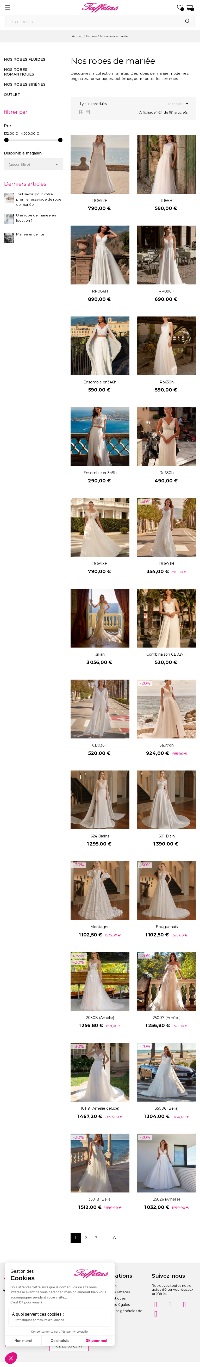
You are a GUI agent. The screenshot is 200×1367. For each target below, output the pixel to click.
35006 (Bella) (166, 1108)
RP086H (100, 291)
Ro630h (166, 472)
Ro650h (167, 382)
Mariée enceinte (30, 234)
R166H (166, 200)
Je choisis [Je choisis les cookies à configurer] (60, 1341)
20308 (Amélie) (100, 1017)
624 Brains (100, 836)
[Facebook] (170, 1305)
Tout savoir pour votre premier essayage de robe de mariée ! (38, 199)
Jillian (100, 654)
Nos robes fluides (24, 59)
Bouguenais (167, 926)
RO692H (100, 200)
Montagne (100, 926)
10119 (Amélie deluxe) (99, 1108)
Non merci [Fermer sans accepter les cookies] (23, 1341)
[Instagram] (156, 1305)
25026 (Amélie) (166, 1199)
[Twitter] (156, 1314)
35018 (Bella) (100, 1199)
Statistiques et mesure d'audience (39, 1320)
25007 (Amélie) (166, 1017)
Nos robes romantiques (19, 72)
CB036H (100, 745)
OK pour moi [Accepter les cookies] (96, 1341)
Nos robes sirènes (25, 84)
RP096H (166, 291)
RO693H (100, 563)
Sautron (166, 745)
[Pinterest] (184, 1305)
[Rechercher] (100, 21)
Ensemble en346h (99, 382)
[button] (11, 1358)
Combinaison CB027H (166, 654)
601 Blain (167, 836)
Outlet (12, 94)
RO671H (166, 563)
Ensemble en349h (100, 472)
